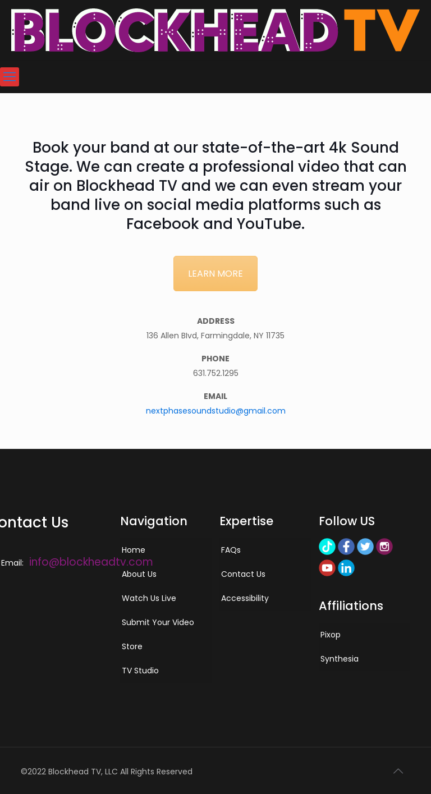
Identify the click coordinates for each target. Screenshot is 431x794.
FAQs (231, 550)
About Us (139, 574)
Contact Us (243, 574)
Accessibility (245, 598)
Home (133, 550)
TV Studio (140, 670)
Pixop (330, 634)
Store (132, 646)
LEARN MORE (215, 273)
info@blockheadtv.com (91, 562)
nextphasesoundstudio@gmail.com (216, 410)
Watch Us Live (149, 598)
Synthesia (339, 658)
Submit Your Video (158, 622)
